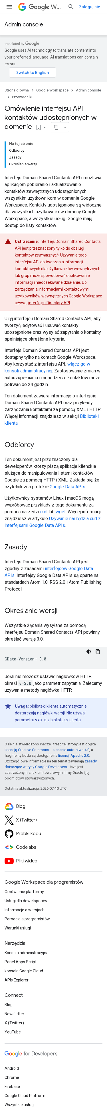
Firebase (12, 1086)
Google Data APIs (67, 486)
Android (12, 1068)
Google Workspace (52, 90)
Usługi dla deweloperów (26, 900)
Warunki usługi (18, 928)
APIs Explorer (17, 980)
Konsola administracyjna (27, 952)
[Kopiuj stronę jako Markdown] (56, 127)
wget (61, 511)
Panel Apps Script (21, 962)
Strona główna (17, 90)
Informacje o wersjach (25, 910)
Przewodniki (22, 97)
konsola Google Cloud (24, 971)
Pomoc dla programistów (27, 919)
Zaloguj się (89, 7)
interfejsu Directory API (49, 303)
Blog (9, 1004)
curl (43, 511)
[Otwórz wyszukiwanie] (71, 6)
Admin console (24, 24)
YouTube (13, 1032)
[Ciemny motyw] (88, 651)
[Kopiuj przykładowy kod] (97, 651)
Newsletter (14, 1014)
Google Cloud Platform (25, 1095)
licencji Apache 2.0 (73, 755)
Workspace (46, 7)
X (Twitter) (14, 1023)
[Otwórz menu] (9, 7)
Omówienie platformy (24, 891)
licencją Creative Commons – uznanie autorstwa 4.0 (47, 750)
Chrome (12, 1077)
